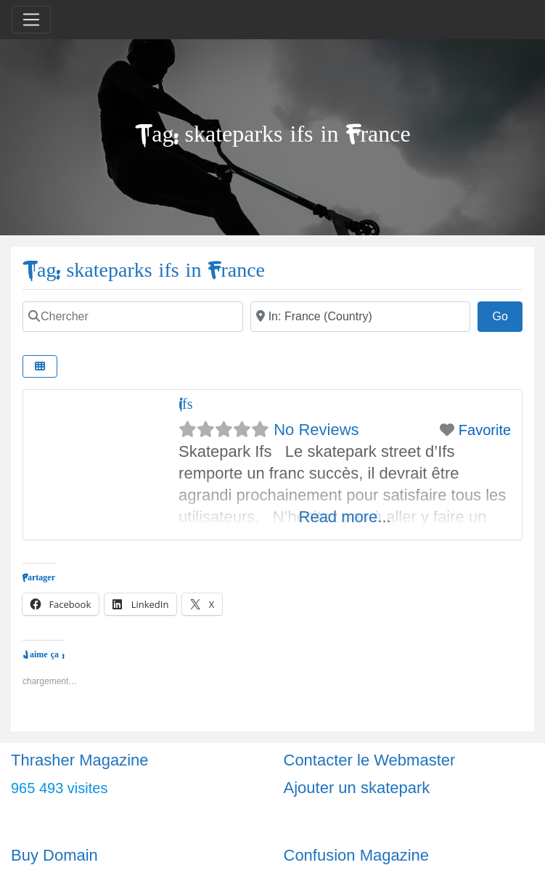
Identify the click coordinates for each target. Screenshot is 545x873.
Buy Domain (54, 855)
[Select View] (39, 366)
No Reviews (316, 430)
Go (507, 314)
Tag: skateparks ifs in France (143, 270)
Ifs (185, 404)
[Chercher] (132, 316)
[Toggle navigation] (31, 19)
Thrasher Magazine (80, 760)
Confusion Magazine (357, 855)
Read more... (345, 517)
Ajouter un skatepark (357, 788)
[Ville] (360, 316)
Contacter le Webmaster (370, 760)
